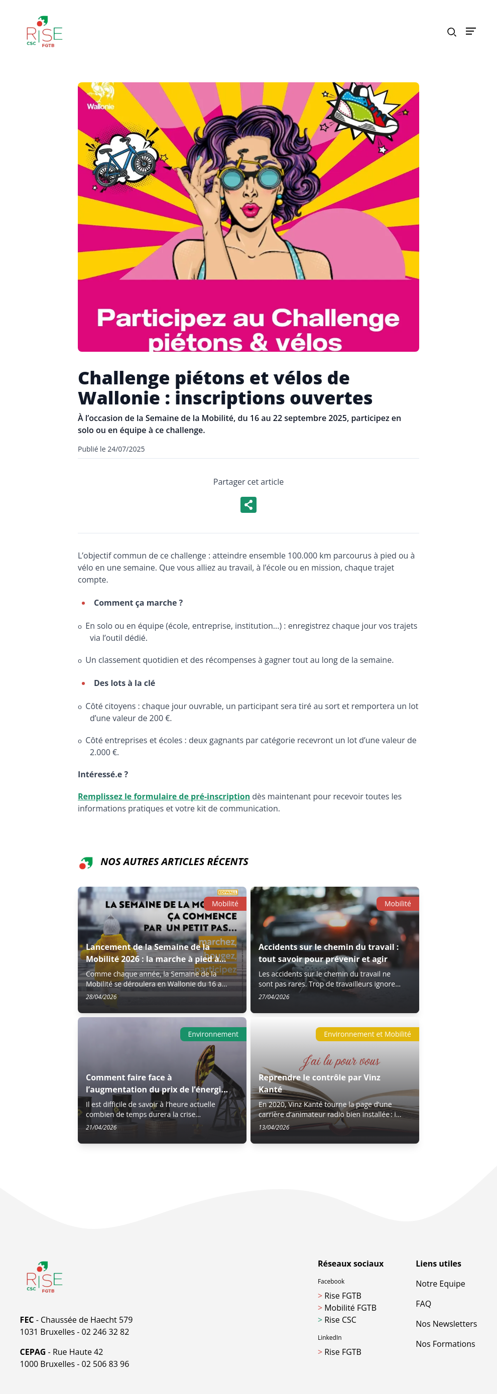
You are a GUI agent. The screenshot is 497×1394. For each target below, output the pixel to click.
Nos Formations (445, 1343)
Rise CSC (337, 1319)
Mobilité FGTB (347, 1307)
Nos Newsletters (446, 1323)
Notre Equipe (440, 1283)
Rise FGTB (339, 1295)
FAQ (423, 1303)
